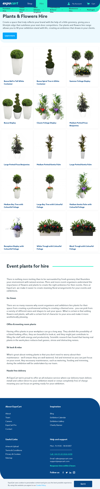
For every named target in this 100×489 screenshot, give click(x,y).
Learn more (10, 35)
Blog (52, 413)
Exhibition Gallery (57, 421)
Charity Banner (56, 425)
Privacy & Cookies (13, 454)
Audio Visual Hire (23, 9)
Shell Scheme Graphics (39, 9)
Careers (8, 421)
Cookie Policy (41, 485)
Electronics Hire (75, 9)
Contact (8, 429)
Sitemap (8, 458)
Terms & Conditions (13, 450)
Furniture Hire (8, 9)
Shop (29, 3)
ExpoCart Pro (11, 425)
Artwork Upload (12, 446)
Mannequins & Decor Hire (57, 9)
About (8, 413)
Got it (83, 484)
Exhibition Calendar (58, 417)
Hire (42, 3)
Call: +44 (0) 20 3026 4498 (61, 454)
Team (7, 417)
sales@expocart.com (64, 458)
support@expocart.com (60, 461)
